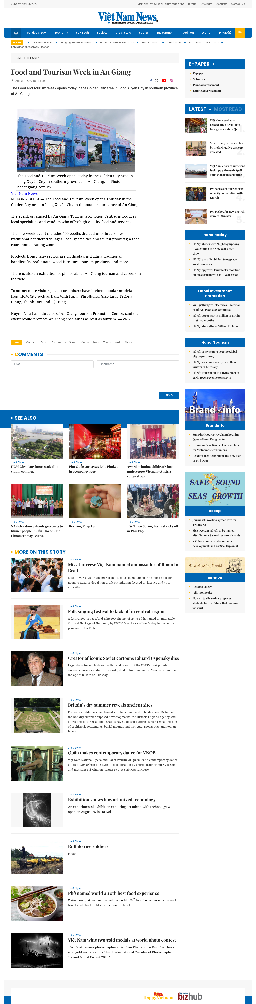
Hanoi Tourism (151, 42)
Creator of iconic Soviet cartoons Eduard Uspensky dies (123, 631)
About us (186, 983)
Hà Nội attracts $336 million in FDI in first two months (216, 318)
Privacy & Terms (225, 983)
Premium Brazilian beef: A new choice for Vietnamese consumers (217, 456)
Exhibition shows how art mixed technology (112, 772)
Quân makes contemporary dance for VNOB (112, 725)
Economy (61, 33)
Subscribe (199, 79)
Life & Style (123, 33)
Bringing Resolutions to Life (77, 42)
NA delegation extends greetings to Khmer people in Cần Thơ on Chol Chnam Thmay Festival (37, 503)
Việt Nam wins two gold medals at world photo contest (122, 912)
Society (102, 33)
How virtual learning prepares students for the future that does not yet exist (216, 642)
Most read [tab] (228, 109)
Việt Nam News (128, 18)
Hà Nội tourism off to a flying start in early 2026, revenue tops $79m (216, 375)
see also (25, 391)
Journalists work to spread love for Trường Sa (215, 536)
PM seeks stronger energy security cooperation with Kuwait (226, 193)
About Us (221, 4)
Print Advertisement (206, 85)
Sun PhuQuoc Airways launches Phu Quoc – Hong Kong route (216, 445)
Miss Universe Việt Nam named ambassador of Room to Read (123, 540)
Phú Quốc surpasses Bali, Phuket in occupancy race (93, 441)
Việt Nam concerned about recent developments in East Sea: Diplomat (215, 558)
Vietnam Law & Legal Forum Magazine (161, 4)
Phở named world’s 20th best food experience (113, 866)
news (128, 342)
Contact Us (238, 4)
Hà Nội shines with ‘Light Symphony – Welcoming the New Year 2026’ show (216, 248)
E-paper (199, 64)
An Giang (70, 342)
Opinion (188, 33)
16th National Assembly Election (30, 47)
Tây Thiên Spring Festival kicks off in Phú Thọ (152, 501)
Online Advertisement (207, 91)
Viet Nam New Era (43, 42)
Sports (144, 33)
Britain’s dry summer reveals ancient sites (110, 677)
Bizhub (192, 4)
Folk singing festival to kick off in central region (116, 584)
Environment (166, 33)
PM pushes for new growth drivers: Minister (227, 214)
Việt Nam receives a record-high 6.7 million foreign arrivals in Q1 (225, 124)
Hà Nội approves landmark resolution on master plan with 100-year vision (216, 272)
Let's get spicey (202, 626)
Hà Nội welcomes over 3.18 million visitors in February (214, 364)
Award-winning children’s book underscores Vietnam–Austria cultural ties (150, 444)
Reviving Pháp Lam (83, 499)
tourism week (112, 342)
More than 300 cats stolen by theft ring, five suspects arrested (226, 147)
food (44, 342)
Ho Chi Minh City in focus (204, 42)
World (206, 33)
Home (18, 58)
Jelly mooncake (202, 631)
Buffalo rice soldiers (88, 819)
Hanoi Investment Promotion (117, 42)
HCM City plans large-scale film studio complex (34, 441)
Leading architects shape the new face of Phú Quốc (217, 466)
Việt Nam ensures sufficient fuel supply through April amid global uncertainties (227, 170)
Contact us (203, 983)
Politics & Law (37, 33)
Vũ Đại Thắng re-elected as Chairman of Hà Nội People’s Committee (217, 307)
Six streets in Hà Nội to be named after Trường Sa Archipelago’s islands (216, 547)
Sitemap (170, 983)
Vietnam (31, 342)
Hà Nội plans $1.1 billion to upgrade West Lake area (215, 261)
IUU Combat (174, 42)
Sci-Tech (82, 33)
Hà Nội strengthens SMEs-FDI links (215, 326)
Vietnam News (90, 342)
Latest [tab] (197, 109)
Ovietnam (206, 4)
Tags (16, 342)
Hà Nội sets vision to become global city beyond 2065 (215, 354)
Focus (17, 42)
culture (56, 342)
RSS (242, 983)
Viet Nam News (24, 193)
